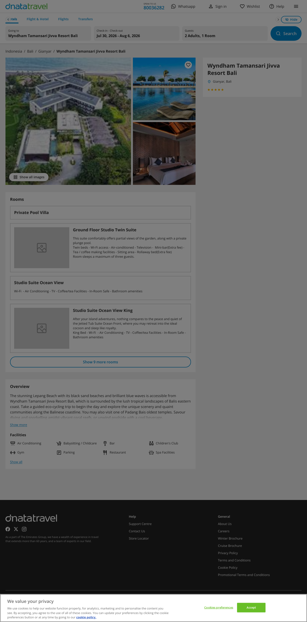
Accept (251, 607)
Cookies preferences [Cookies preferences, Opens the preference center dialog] (218, 607)
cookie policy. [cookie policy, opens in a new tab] (86, 617)
